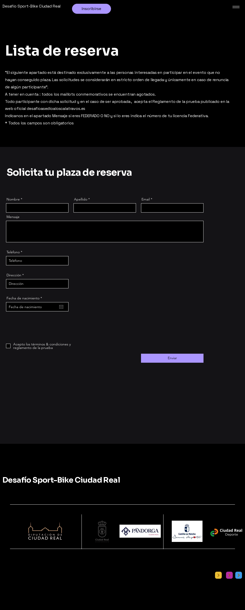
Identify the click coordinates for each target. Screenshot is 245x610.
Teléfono (13, 252)
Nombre (13, 199)
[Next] (218, 575)
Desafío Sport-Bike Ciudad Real (61, 480)
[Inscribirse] (91, 9)
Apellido (80, 199)
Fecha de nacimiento (25, 298)
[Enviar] (172, 358)
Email (146, 199)
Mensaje (13, 217)
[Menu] (235, 7)
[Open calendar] (61, 307)
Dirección (13, 275)
